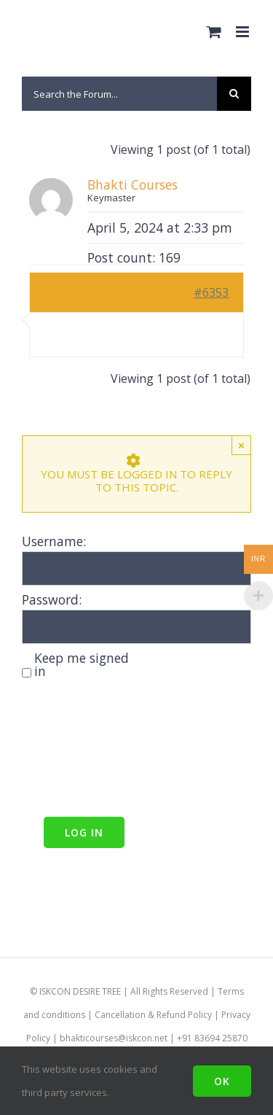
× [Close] (241, 445)
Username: (54, 541)
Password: (52, 599)
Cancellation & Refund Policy (153, 1015)
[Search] (234, 94)
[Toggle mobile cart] (214, 31)
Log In (84, 832)
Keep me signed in (81, 664)
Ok (222, 1081)
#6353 (211, 292)
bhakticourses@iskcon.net (113, 1038)
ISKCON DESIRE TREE (80, 991)
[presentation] (81, 749)
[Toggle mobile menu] (243, 31)
